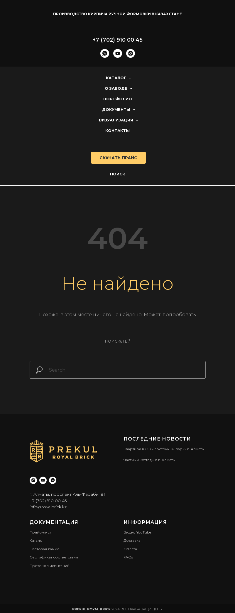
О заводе (117, 88)
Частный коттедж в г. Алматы (149, 460)
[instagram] (130, 53)
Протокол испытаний (50, 565)
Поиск (117, 174)
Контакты (117, 130)
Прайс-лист (40, 532)
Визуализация (116, 120)
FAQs (128, 557)
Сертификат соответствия (54, 557)
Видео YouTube (137, 532)
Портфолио (117, 98)
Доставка (132, 540)
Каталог (116, 77)
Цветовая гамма (44, 549)
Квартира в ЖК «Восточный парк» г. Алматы (164, 449)
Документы (116, 109)
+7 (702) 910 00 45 (118, 40)
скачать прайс (118, 157)
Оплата (130, 549)
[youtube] (117, 53)
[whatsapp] (104, 53)
